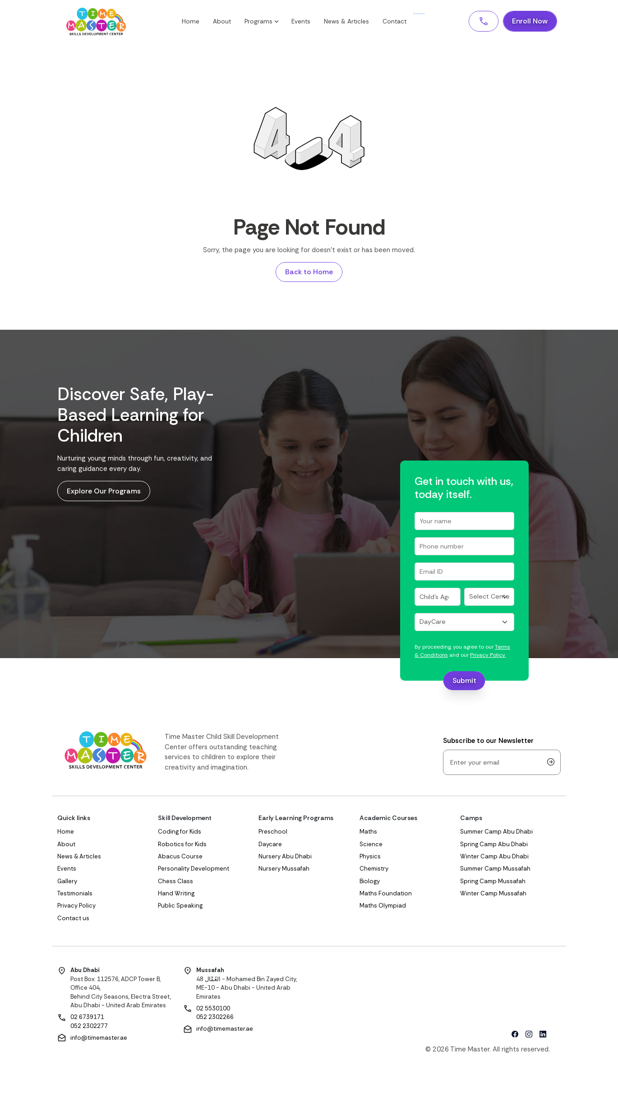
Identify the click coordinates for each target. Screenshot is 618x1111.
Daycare (270, 844)
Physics (370, 857)
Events (307, 22)
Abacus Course (180, 857)
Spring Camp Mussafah (493, 882)
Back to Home (309, 272)
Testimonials (74, 894)
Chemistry (374, 869)
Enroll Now (530, 21)
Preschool (272, 832)
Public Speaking (180, 906)
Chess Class (175, 882)
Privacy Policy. (488, 655)
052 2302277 (89, 1027)
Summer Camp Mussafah (495, 869)
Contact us (73, 919)
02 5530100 (213, 1009)
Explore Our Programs (104, 492)
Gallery (67, 882)
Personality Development (193, 869)
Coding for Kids (179, 832)
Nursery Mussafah (283, 869)
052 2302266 (215, 1018)
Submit (464, 681)
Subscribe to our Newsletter (488, 741)
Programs (267, 22)
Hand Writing (176, 894)
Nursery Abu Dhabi (285, 857)
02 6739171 (87, 1018)
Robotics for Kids (182, 844)
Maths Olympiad (383, 906)
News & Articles (352, 22)
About (228, 22)
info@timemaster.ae (98, 1038)
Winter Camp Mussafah (493, 894)
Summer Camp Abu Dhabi (496, 832)
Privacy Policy (76, 906)
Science (371, 844)
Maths (368, 832)
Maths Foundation (386, 894)
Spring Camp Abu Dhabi (494, 844)
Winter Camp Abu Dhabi (494, 857)
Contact (401, 22)
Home (197, 22)
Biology (370, 882)
